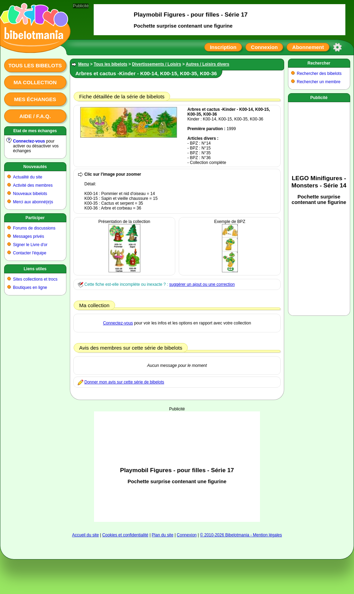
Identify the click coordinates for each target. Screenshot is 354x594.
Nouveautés (35, 166)
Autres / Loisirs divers (207, 64)
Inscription (223, 47)
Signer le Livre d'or (30, 244)
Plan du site (163, 535)
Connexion (264, 47)
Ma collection (34, 82)
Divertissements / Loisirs (156, 64)
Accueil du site (85, 535)
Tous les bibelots (35, 65)
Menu (83, 64)
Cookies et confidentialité (125, 535)
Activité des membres (33, 185)
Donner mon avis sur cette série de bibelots (124, 382)
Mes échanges (35, 99)
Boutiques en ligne (30, 287)
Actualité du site (28, 177)
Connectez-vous (29, 141)
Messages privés (28, 236)
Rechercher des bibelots (319, 73)
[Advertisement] (177, 445)
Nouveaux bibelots (30, 193)
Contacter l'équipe (29, 253)
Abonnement (308, 47)
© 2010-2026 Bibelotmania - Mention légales (241, 535)
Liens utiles (35, 268)
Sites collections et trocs (35, 279)
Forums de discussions (34, 228)
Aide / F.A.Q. (35, 116)
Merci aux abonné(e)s (33, 201)
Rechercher (318, 63)
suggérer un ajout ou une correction (201, 284)
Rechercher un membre (319, 81)
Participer (35, 217)
